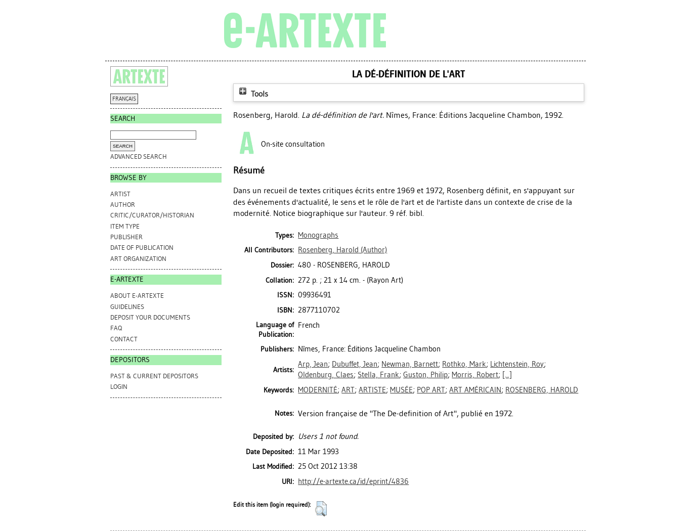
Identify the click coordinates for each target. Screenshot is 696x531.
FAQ (116, 328)
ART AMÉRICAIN (475, 389)
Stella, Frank (378, 374)
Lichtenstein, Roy (517, 364)
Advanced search (138, 156)
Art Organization (138, 258)
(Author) (342, 249)
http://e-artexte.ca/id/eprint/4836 (353, 481)
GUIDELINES (127, 307)
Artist (120, 194)
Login (118, 386)
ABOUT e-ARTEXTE (137, 295)
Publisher (126, 237)
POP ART (431, 389)
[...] (507, 374)
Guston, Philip (425, 374)
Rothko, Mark (464, 364)
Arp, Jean (313, 364)
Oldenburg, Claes (326, 374)
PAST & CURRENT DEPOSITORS (154, 376)
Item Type (125, 226)
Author (122, 204)
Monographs (318, 235)
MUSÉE (401, 389)
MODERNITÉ (317, 389)
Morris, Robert (475, 374)
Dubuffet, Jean (354, 364)
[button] (321, 509)
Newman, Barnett (409, 364)
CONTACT (124, 339)
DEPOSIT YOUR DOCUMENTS (150, 317)
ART (348, 389)
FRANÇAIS (124, 99)
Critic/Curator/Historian (152, 215)
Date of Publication (141, 247)
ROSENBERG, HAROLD (541, 389)
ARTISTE (372, 389)
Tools (252, 94)
